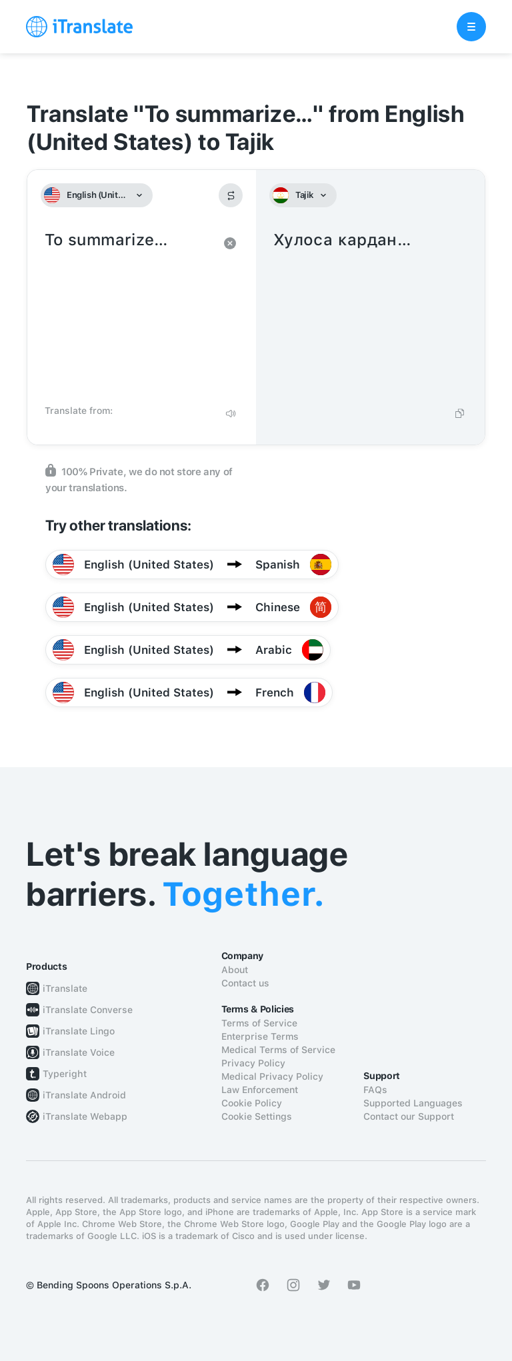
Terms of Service (259, 1023)
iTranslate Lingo (79, 1031)
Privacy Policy (253, 1063)
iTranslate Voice (79, 1052)
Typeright (65, 1073)
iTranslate (65, 988)
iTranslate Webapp (85, 1116)
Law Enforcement (259, 1089)
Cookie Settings (256, 1116)
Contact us (245, 983)
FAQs (375, 1089)
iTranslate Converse (88, 1009)
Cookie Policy (251, 1103)
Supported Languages (413, 1103)
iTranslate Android (84, 1095)
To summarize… (128, 313)
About (234, 969)
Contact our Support (408, 1116)
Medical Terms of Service (278, 1049)
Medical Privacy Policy (272, 1076)
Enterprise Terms (260, 1036)
